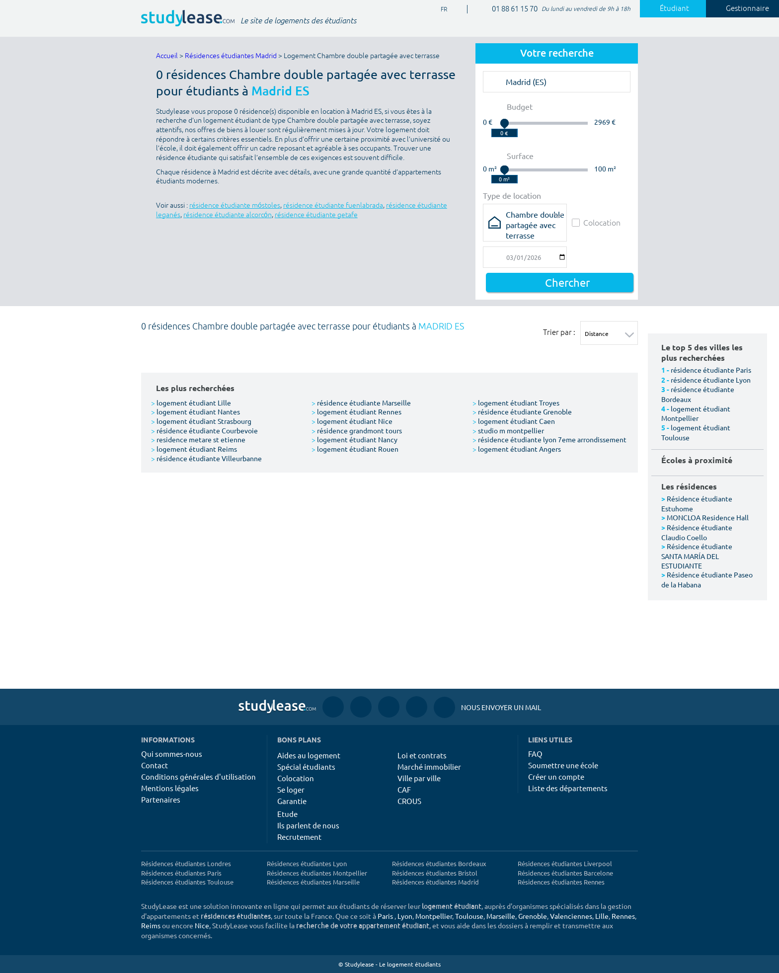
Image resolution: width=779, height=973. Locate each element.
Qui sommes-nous (171, 753)
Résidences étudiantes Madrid (231, 56)
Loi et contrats (422, 755)
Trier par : (559, 332)
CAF (404, 789)
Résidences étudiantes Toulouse (187, 882)
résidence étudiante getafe (316, 215)
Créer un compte (556, 776)
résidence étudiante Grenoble (522, 411)
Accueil (167, 56)
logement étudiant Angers (516, 448)
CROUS (409, 801)
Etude (287, 813)
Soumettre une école (563, 765)
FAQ (535, 753)
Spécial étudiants (306, 766)
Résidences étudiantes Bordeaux (439, 863)
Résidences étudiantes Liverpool (565, 863)
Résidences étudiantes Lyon (307, 863)
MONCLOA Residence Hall (708, 517)
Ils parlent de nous (308, 825)
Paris (385, 915)
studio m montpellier (508, 430)
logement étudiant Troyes (515, 402)
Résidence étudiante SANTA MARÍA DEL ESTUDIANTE (696, 555)
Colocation (596, 222)
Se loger (291, 789)
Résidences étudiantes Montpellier (317, 873)
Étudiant (668, 8)
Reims (150, 925)
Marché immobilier (429, 766)
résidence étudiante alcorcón (227, 215)
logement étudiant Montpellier (695, 413)
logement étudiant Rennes (356, 411)
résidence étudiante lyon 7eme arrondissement (549, 439)
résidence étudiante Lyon (711, 379)
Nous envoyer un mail (487, 707)
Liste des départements (568, 788)
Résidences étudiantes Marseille (313, 882)
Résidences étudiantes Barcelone (565, 873)
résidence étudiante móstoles (234, 205)
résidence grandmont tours (357, 430)
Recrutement (299, 836)
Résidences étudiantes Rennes (561, 882)
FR (440, 9)
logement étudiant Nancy (354, 439)
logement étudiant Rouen (355, 448)
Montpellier (433, 915)
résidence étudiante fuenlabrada (333, 205)
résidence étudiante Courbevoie (204, 430)
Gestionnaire (741, 8)
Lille (602, 915)
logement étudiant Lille (191, 402)
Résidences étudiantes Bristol (434, 873)
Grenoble (532, 915)
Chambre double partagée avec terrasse (535, 217)
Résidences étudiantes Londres (186, 863)
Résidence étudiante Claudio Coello (696, 532)
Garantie (292, 801)
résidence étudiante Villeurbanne (206, 458)
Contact (154, 765)
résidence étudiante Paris (711, 369)
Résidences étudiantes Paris (181, 873)
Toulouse (469, 915)
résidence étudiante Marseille (361, 402)
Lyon (404, 915)
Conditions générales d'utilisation (198, 776)
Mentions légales (170, 788)
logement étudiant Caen (513, 420)
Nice (202, 925)
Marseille (500, 915)
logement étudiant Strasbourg (201, 420)
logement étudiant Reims (194, 448)
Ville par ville (419, 778)
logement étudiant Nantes (195, 411)
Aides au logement (308, 755)
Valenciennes (571, 915)
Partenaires (160, 799)
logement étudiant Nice (352, 420)
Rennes (623, 915)
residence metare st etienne (198, 439)
